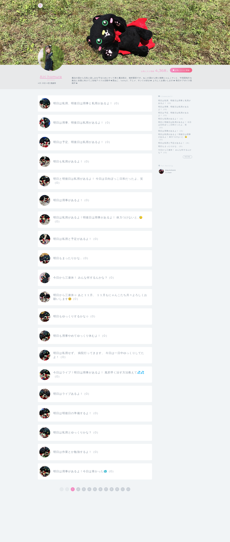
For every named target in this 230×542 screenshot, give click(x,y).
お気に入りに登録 (181, 70)
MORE (187, 157)
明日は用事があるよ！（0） (171, 131)
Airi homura (51, 76)
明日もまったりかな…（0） (171, 146)
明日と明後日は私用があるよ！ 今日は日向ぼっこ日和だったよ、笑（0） (174, 124)
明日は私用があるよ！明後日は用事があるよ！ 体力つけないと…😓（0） (174, 137)
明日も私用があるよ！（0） (171, 119)
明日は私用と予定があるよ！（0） (174, 143)
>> (128, 503)
